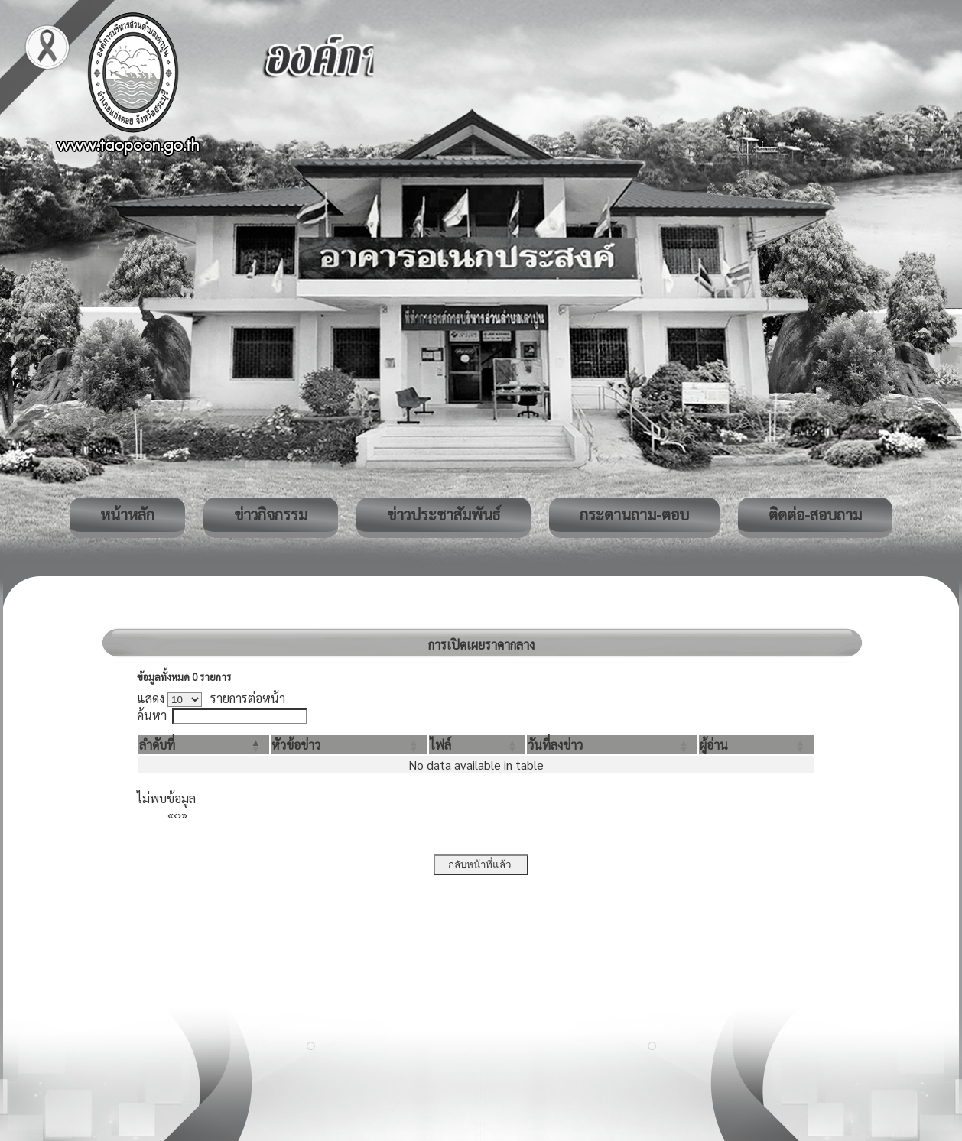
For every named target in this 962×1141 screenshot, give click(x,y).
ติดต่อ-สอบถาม (815, 514)
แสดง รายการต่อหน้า (211, 698)
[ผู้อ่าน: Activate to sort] (756, 744)
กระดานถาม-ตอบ (634, 514)
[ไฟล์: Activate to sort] (477, 744)
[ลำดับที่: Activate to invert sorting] (203, 744)
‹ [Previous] (175, 814)
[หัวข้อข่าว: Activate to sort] (349, 744)
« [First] (170, 814)
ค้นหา (152, 715)
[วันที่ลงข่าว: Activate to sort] (612, 744)
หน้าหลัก (127, 514)
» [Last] (184, 814)
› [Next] (179, 814)
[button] (157, 745)
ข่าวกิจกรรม (270, 514)
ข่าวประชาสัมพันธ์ (443, 514)
